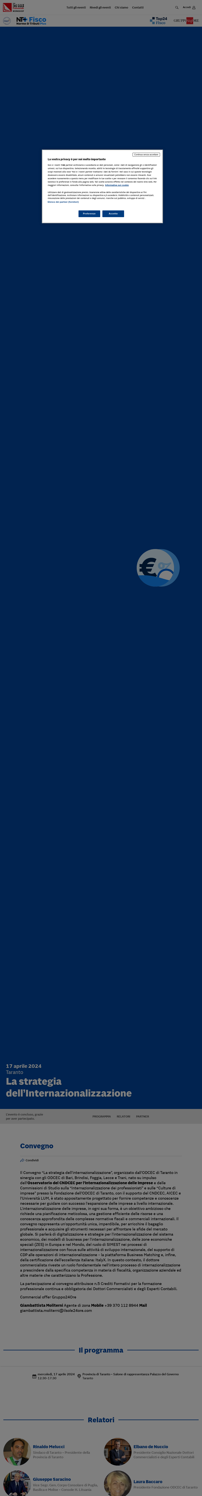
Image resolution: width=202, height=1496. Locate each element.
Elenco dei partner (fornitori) (63, 202)
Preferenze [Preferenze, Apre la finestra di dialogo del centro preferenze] (89, 213)
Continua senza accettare (146, 154)
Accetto (113, 213)
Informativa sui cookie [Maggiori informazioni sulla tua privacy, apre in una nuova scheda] (117, 185)
